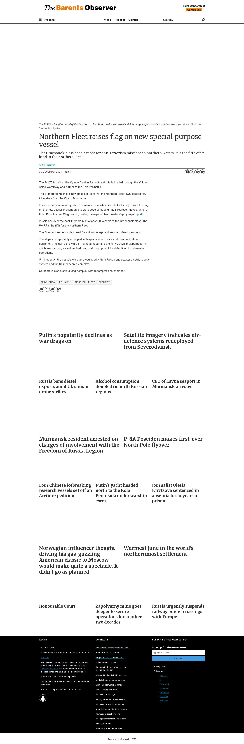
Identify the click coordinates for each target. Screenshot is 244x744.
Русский (49, 19)
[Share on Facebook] (187, 171)
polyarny (65, 282)
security (104, 282)
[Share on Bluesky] (202, 171)
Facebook (164, 684)
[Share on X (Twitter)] (192, 171)
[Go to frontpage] (81, 8)
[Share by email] (197, 171)
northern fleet (85, 282)
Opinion (133, 19)
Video (107, 19)
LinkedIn (164, 696)
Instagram (164, 688)
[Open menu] (40, 20)
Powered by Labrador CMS (122, 739)
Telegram (164, 692)
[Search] (203, 20)
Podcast (120, 19)
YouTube (164, 701)
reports (139, 214)
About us (45, 657)
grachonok (48, 282)
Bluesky (163, 676)
